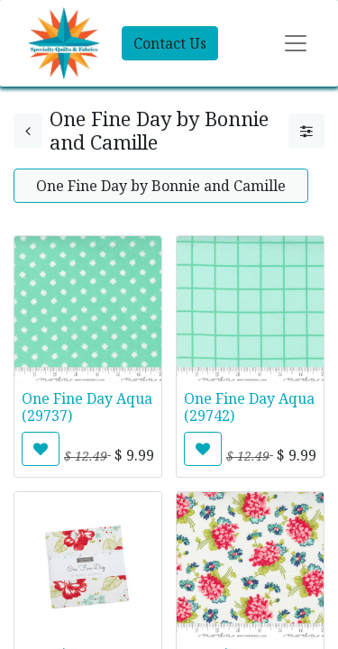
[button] (40, 449)
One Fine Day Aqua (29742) (249, 406)
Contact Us (169, 43)
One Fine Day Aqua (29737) (87, 406)
